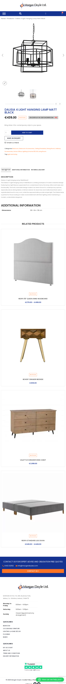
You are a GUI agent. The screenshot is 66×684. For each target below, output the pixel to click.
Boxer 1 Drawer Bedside (33, 379)
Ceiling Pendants (40, 148)
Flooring (6, 634)
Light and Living (12, 154)
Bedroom (15, 148)
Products (10, 18)
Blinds (5, 637)
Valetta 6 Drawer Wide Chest (33, 460)
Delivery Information (11, 656)
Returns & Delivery (38, 170)
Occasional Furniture (11, 629)
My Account (8, 648)
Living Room (42, 151)
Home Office (17, 151)
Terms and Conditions (11, 653)
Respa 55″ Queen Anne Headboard (33, 299)
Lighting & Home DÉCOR (30, 151)
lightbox (5, 83)
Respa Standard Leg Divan (33, 540)
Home (3, 18)
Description (6, 170)
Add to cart (27, 133)
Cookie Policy (27, 680)
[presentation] (2, 55)
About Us (6, 650)
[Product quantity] (7, 133)
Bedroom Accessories (26, 148)
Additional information (21, 170)
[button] (50, 680)
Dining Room (51, 148)
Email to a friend (13, 143)
